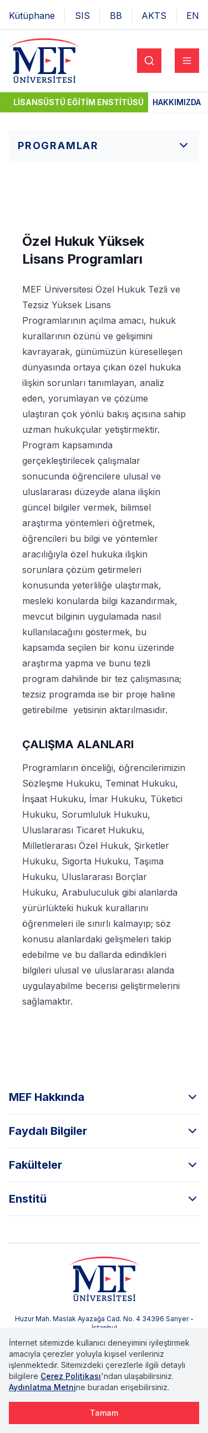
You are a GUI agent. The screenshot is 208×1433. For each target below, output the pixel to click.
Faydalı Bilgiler (104, 1131)
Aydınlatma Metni (42, 1387)
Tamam (104, 1412)
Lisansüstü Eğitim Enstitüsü (78, 102)
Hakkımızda (177, 102)
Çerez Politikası (70, 1376)
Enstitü (104, 1198)
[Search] (149, 60)
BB (116, 15)
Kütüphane (32, 15)
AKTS (153, 15)
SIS (82, 15)
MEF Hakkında (104, 1097)
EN (192, 15)
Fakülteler (104, 1165)
